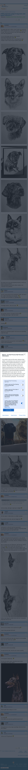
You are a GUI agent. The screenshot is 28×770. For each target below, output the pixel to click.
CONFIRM (8, 410)
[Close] (25, 354)
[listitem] (14, 381)
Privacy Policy (22, 415)
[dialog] (14, 385)
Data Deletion (5, 415)
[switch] (22, 385)
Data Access (14, 415)
